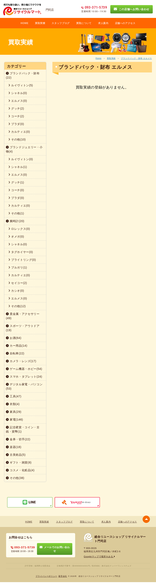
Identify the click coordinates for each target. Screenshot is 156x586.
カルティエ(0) (19, 131)
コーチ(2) (16, 116)
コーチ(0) (16, 190)
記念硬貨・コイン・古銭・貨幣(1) (23, 429)
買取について (84, 23)
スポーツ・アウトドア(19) (23, 328)
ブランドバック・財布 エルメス (136, 58)
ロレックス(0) (19, 228)
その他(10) (17, 139)
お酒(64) (13, 338)
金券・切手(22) (18, 439)
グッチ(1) (16, 182)
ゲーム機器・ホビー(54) (24, 368)
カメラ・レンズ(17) (21, 361)
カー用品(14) (16, 345)
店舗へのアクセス (125, 23)
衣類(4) (13, 404)
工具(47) (13, 396)
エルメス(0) (17, 100)
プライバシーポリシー (46, 576)
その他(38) (15, 478)
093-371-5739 (23, 547)
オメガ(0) (16, 236)
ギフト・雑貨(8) (18, 462)
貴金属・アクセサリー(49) (23, 316)
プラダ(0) (16, 124)
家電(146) (14, 419)
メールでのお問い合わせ (55, 548)
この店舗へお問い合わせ (131, 9)
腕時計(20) (15, 221)
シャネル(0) (17, 93)
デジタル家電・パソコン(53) (24, 386)
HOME (24, 23)
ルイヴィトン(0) (20, 159)
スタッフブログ (61, 23)
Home (98, 58)
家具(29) (13, 411)
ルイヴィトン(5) (20, 85)
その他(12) (17, 306)
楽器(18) (13, 447)
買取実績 (111, 58)
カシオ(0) (16, 290)
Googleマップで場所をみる (99, 556)
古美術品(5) (16, 454)
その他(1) (16, 213)
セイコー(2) (17, 283)
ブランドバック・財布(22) (23, 75)
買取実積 (40, 23)
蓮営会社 (62, 576)
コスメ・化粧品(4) (20, 470)
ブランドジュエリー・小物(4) (24, 149)
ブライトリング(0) (22, 259)
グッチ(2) (16, 108)
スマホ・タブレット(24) (24, 376)
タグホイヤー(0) (20, 252)
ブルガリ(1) (17, 267)
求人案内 (103, 23)
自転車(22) (15, 353)
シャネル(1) (17, 167)
